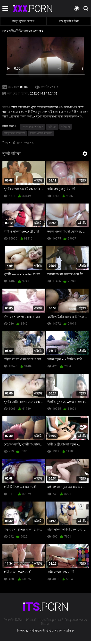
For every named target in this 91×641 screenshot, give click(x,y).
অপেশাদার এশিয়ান (32, 126)
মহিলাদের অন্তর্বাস (14, 133)
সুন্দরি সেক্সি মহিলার (41, 133)
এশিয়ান (52, 126)
